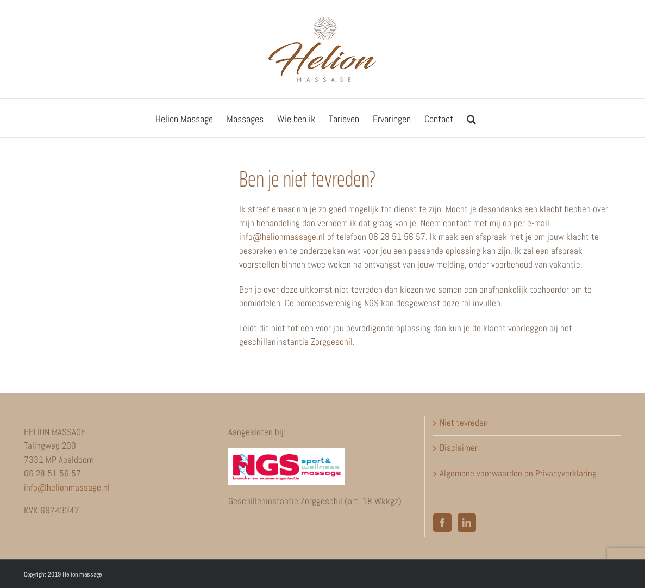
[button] (471, 118)
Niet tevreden (464, 423)
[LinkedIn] (467, 522)
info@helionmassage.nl (282, 237)
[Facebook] (442, 522)
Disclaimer (459, 448)
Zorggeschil (332, 342)
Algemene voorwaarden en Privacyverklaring (518, 473)
